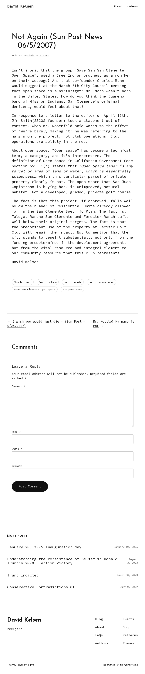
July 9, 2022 (129, 587)
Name (16, 431)
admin (31, 55)
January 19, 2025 (126, 547)
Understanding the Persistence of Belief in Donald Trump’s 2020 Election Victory (62, 561)
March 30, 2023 (127, 575)
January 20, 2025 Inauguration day (44, 547)
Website (17, 466)
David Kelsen (20, 6)
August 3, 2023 (132, 561)
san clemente (73, 282)
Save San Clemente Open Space (35, 289)
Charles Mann (23, 282)
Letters (44, 55)
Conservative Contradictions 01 (41, 587)
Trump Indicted (23, 575)
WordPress (131, 664)
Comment (18, 386)
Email (17, 448)
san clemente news (101, 282)
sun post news (72, 289)
